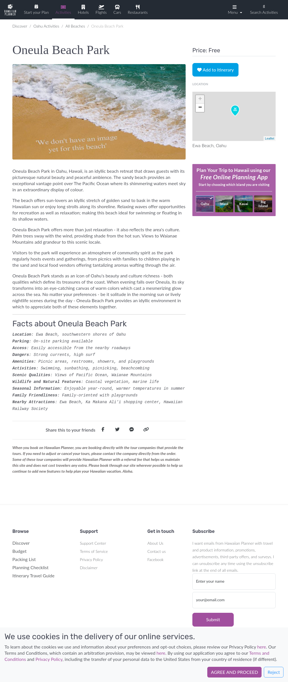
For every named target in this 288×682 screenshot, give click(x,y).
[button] (234, 9)
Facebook (155, 559)
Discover (19, 26)
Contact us (156, 551)
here (261, 646)
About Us (155, 543)
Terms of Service (94, 551)
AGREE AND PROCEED (234, 672)
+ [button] (200, 99)
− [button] (200, 108)
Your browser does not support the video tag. (234, 189)
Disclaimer (89, 567)
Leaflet (269, 138)
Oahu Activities (46, 26)
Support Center (93, 543)
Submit (213, 619)
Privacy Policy (91, 559)
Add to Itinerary (215, 69)
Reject (273, 672)
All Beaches (75, 26)
